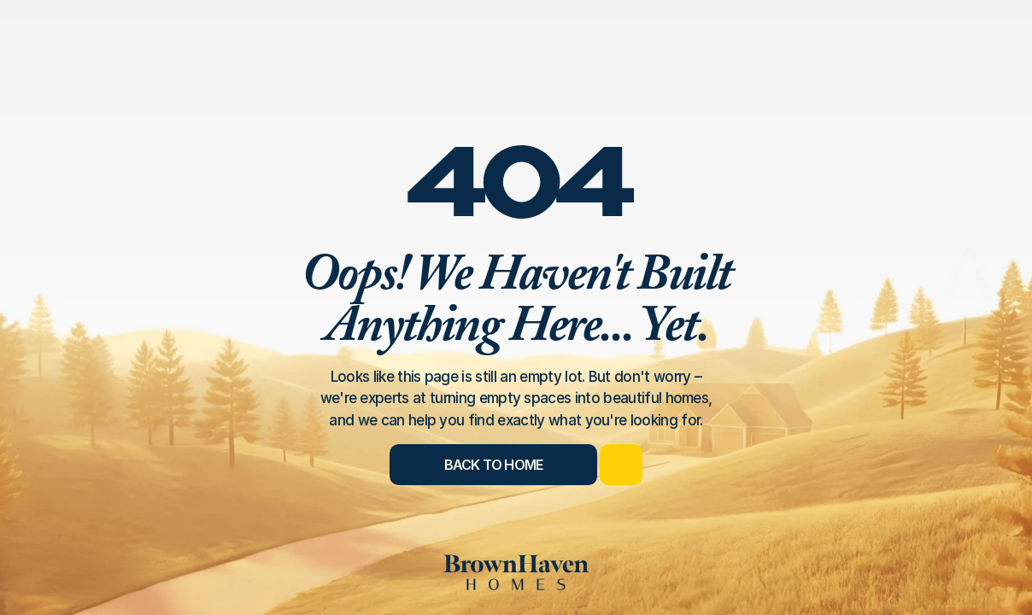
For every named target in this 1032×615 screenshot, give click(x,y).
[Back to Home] (493, 464)
